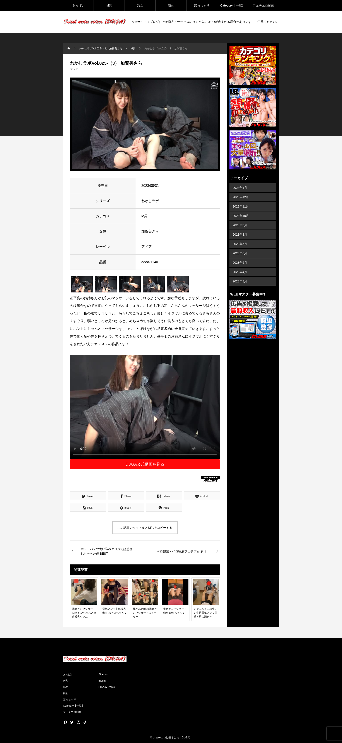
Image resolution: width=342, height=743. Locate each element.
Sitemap (103, 674)
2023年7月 (240, 244)
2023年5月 (240, 262)
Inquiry (102, 680)
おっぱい (78, 5)
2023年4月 (240, 272)
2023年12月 (241, 197)
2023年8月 (240, 234)
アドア (74, 69)
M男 (109, 5)
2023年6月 (240, 253)
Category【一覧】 (232, 5)
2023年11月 (241, 206)
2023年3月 (240, 281)
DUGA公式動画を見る (144, 464)
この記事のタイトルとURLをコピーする (144, 527)
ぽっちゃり (201, 5)
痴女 (171, 5)
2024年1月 (240, 187)
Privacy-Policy (107, 687)
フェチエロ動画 (263, 5)
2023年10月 (241, 216)
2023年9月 (240, 225)
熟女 (140, 5)
